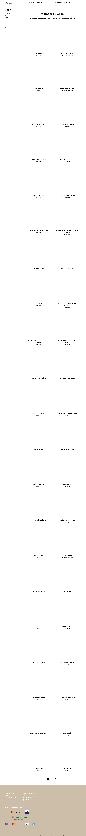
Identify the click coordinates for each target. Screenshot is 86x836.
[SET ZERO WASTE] (38, 252)
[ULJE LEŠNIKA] (67, 575)
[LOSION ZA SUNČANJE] (67, 610)
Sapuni (6, 31)
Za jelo (6, 29)
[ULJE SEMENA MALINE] (38, 179)
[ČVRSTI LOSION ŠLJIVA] (38, 468)
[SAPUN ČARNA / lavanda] (67, 646)
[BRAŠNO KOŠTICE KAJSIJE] (67, 504)
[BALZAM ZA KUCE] (38, 433)
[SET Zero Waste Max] (67, 252)
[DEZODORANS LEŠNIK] (67, 468)
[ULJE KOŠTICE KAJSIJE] (67, 539)
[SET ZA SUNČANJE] (38, 287)
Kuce (6, 25)
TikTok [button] (21, 807)
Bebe (6, 21)
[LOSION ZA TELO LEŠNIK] (38, 362)
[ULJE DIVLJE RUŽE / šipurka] (67, 143)
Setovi (6, 23)
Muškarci (7, 19)
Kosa (6, 15)
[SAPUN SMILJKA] (38, 752)
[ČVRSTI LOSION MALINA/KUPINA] (67, 397)
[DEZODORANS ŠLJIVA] (67, 433)
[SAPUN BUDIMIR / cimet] (38, 681)
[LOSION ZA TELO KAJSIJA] (67, 362)
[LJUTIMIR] (38, 610)
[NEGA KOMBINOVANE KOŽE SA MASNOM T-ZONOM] (67, 214)
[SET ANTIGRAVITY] (38, 37)
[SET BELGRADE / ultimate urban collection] (67, 324)
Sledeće (57, 778)
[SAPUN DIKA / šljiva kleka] (67, 681)
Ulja (5, 27)
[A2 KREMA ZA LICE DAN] (38, 108)
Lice (6, 33)
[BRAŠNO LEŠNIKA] (38, 539)
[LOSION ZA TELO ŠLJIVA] (67, 72)
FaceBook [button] (15, 807)
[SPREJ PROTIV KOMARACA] (67, 179)
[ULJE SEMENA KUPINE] (38, 575)
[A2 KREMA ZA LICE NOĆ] (67, 108)
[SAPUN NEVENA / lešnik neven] (38, 717)
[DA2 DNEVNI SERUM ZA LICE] (38, 143)
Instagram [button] (7, 807)
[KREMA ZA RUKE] (38, 72)
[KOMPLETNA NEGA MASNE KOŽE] (38, 214)
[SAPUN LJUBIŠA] (67, 717)
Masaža (7, 17)
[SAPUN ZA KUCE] (67, 752)
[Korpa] (80, 2)
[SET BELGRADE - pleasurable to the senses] (38, 324)
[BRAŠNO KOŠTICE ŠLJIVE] (38, 504)
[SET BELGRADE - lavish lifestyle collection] (67, 287)
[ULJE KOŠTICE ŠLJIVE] (67, 37)
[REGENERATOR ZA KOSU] (38, 646)
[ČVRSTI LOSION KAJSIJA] (38, 397)
